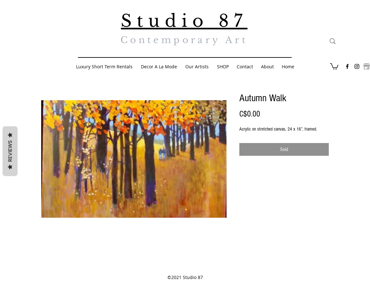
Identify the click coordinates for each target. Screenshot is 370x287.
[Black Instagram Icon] (357, 66)
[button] (334, 66)
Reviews (10, 151)
